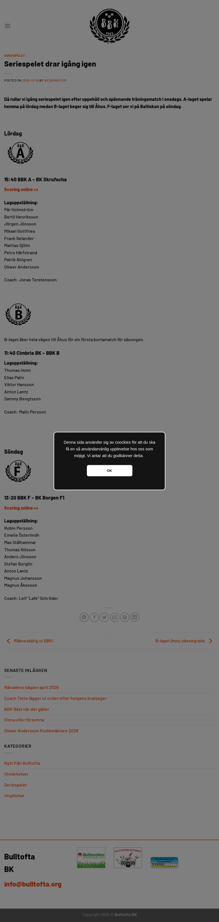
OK (109, 471)
